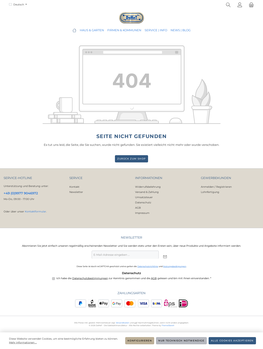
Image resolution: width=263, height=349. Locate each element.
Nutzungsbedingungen (174, 266)
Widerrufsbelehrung (148, 186)
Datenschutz (143, 202)
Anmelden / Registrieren (216, 186)
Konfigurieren (140, 340)
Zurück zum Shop (131, 158)
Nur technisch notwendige (181, 340)
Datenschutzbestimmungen (90, 278)
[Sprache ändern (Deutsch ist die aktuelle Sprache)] (18, 4)
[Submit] (165, 257)
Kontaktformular (35, 211)
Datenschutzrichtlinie (147, 266)
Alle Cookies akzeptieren (232, 340)
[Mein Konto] (240, 5)
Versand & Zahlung (147, 192)
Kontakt (74, 186)
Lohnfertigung (210, 192)
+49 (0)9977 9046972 (21, 193)
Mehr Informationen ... (23, 342)
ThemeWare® (168, 325)
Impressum (142, 213)
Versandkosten (122, 323)
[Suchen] (228, 5)
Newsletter (76, 192)
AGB (138, 207)
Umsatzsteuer (144, 197)
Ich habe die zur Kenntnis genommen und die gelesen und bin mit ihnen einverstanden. (133, 278)
